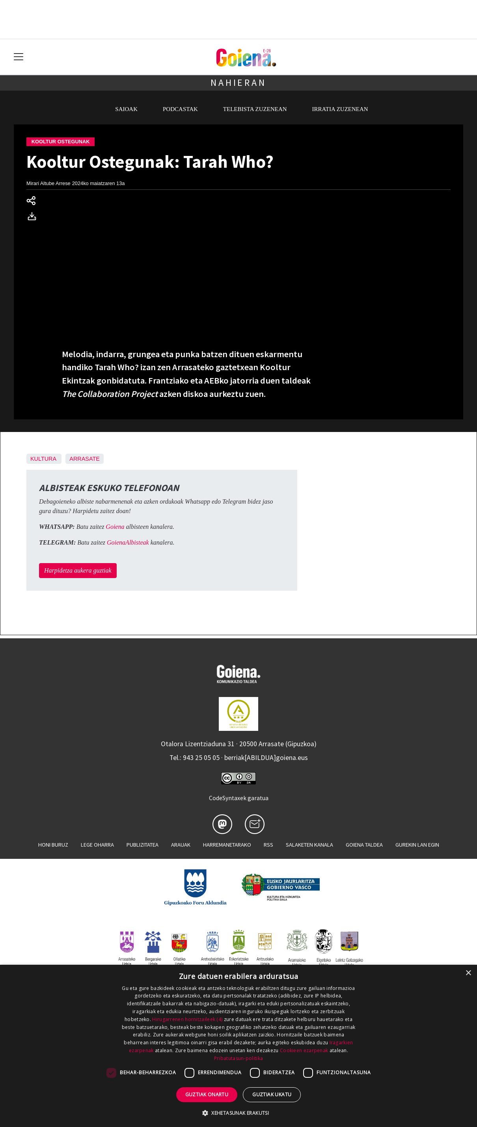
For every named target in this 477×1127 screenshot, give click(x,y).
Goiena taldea (364, 844)
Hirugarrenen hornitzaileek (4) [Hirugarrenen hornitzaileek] (187, 1019)
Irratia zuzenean (340, 109)
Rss (268, 844)
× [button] (468, 973)
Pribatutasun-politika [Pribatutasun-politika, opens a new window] (238, 1058)
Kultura (43, 459)
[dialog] (238, 1046)
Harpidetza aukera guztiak (78, 570)
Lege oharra (97, 844)
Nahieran (238, 82)
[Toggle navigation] (18, 57)
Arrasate (84, 459)
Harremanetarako (227, 844)
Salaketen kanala (309, 844)
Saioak (126, 109)
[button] (238, 1113)
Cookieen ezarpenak (304, 1050)
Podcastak (180, 109)
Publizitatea (142, 844)
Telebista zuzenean (255, 109)
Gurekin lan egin (417, 844)
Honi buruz (53, 844)
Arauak (180, 844)
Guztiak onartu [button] (207, 1094)
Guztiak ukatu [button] (271, 1094)
